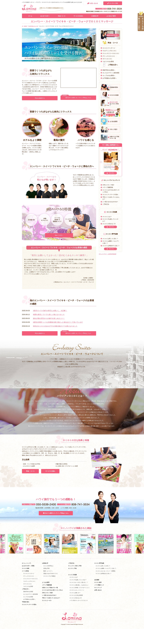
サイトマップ (98, 587)
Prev (101, 162)
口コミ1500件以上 (48, 565)
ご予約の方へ (25, 589)
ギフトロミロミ (107, 59)
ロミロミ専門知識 (99, 563)
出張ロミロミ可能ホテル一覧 (50, 587)
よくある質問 (45, 582)
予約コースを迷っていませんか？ (51, 598)
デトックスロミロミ (109, 56)
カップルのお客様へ (109, 75)
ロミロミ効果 (25, 568)
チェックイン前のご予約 (74, 565)
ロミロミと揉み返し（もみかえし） (79, 585)
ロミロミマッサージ (109, 48)
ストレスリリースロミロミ (111, 53)
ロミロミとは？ (107, 216)
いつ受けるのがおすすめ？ (110, 201)
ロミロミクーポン (47, 600)
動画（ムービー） (48, 571)
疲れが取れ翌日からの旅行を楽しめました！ (49, 318)
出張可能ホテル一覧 (33, 26)
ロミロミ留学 (98, 582)
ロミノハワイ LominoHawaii (107, 254)
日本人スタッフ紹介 (108, 185)
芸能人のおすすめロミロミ (50, 573)
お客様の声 (45, 563)
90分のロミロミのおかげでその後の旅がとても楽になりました (55, 326)
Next (120, 162)
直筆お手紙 (46, 568)
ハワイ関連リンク (99, 585)
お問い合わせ (98, 590)
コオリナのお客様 (108, 61)
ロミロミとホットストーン (77, 590)
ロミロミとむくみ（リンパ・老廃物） (106, 571)
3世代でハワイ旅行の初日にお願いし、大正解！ (50, 311)
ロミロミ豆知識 (72, 574)
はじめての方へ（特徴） (28, 565)
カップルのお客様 (28, 596)
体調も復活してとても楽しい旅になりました (49, 314)
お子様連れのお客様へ (109, 78)
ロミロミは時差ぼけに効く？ (103, 573)
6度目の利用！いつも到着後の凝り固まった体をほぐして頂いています (58, 322)
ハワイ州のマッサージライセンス (79, 600)
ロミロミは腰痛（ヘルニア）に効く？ (106, 568)
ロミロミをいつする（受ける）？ (79, 582)
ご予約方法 (106, 204)
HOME (25, 26)
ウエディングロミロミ (109, 50)
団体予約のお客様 (28, 591)
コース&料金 (25, 571)
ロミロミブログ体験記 (49, 576)
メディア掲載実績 (108, 187)
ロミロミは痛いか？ (75, 592)
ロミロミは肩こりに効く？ (110, 238)
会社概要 (96, 579)
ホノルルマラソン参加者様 (111, 73)
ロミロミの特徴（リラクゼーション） (80, 587)
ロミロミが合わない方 (109, 223)
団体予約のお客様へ (109, 70)
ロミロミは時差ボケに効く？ (111, 245)
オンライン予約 (72, 568)
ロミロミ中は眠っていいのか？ (78, 579)
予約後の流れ (25, 602)
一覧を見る (111, 173)
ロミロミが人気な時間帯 (76, 595)
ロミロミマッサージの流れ (110, 194)
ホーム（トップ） (27, 563)
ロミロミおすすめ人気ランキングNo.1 (53, 590)
